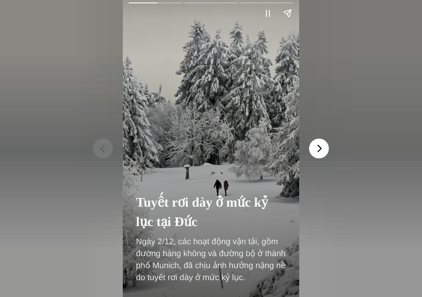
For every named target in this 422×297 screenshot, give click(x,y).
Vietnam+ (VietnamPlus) (143, 20)
